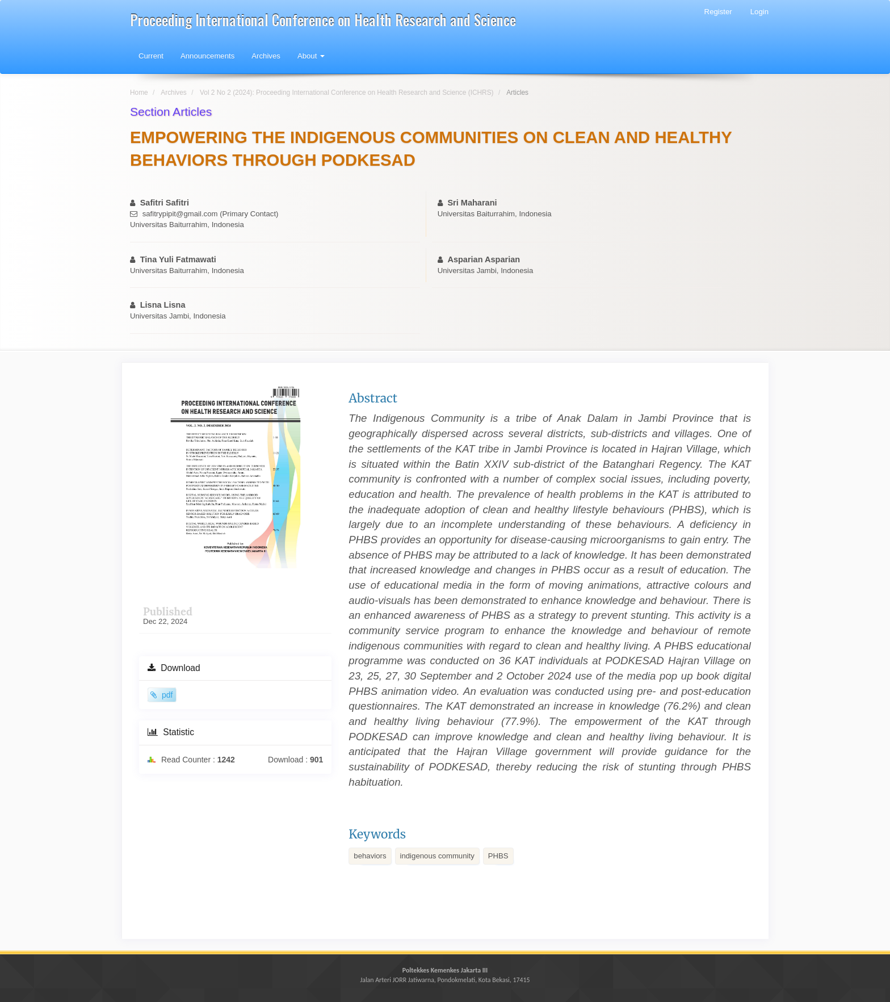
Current (150, 56)
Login (759, 11)
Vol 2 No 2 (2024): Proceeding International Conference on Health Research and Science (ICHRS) (347, 93)
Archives (265, 56)
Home (139, 93)
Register (718, 11)
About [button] (311, 56)
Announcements (207, 56)
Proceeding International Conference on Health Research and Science (323, 19)
